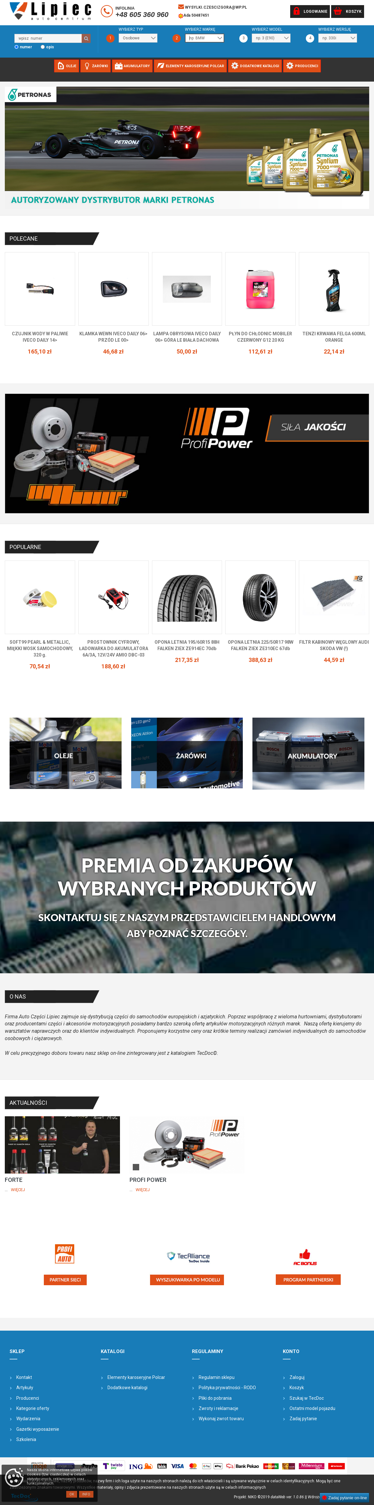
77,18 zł (18, 660)
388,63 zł (312, 660)
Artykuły (24, 1387)
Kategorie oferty (32, 1408)
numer (26, 47)
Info (86, 1494)
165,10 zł (92, 351)
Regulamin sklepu (217, 1377)
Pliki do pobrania (215, 1398)
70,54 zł (91, 666)
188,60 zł (165, 666)
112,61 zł (312, 351)
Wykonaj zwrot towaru (221, 1418)
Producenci (27, 1398)
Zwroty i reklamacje (218, 1408)
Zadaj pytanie (303, 1418)
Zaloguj (297, 1377)
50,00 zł (238, 351)
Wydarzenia (28, 1418)
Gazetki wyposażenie (37, 1429)
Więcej (18, 1189)
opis (50, 47)
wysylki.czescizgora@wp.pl (212, 7)
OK (71, 1494)
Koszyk (297, 1387)
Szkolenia (26, 1439)
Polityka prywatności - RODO (227, 1387)
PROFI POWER (148, 1179)
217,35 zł (239, 660)
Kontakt (24, 1377)
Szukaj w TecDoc (307, 1398)
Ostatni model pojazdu (312, 1408)
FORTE (13, 1179)
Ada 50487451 (193, 16)
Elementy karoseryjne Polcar (136, 1377)
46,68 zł (165, 351)
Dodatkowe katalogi (127, 1387)
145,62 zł (18, 351)
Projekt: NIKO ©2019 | (270, 1497)
